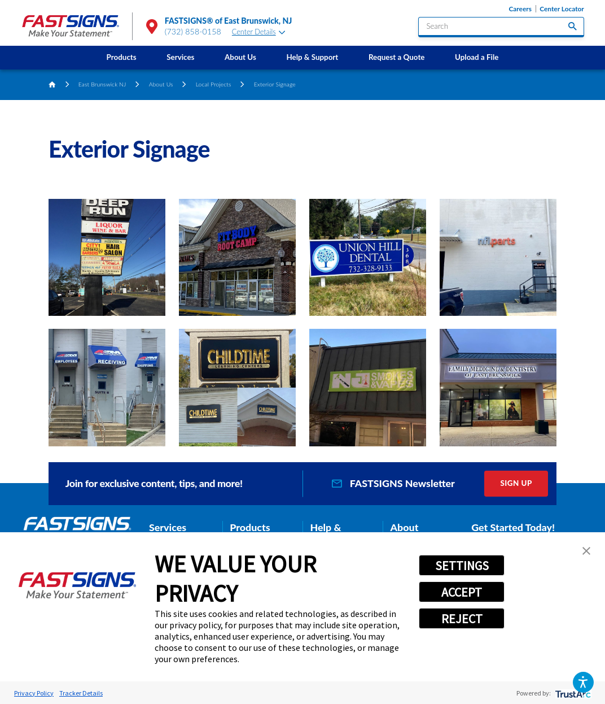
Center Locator (562, 8)
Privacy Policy (34, 693)
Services (180, 57)
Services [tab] (167, 527)
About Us (240, 57)
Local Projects (213, 84)
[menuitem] (121, 57)
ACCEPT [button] (461, 592)
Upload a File (476, 57)
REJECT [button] (462, 619)
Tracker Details (81, 693)
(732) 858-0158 (193, 31)
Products (122, 57)
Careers (520, 8)
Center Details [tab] (259, 32)
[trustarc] (572, 693)
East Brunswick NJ (102, 84)
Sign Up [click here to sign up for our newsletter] (516, 483)
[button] (583, 682)
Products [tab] (250, 527)
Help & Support (312, 57)
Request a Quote (397, 57)
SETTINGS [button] (462, 565)
